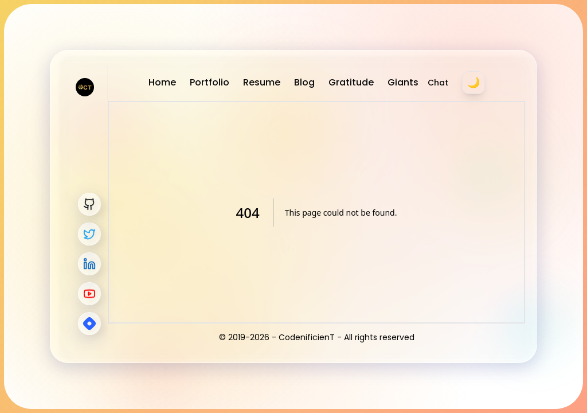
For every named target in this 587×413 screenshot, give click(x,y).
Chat (438, 82)
